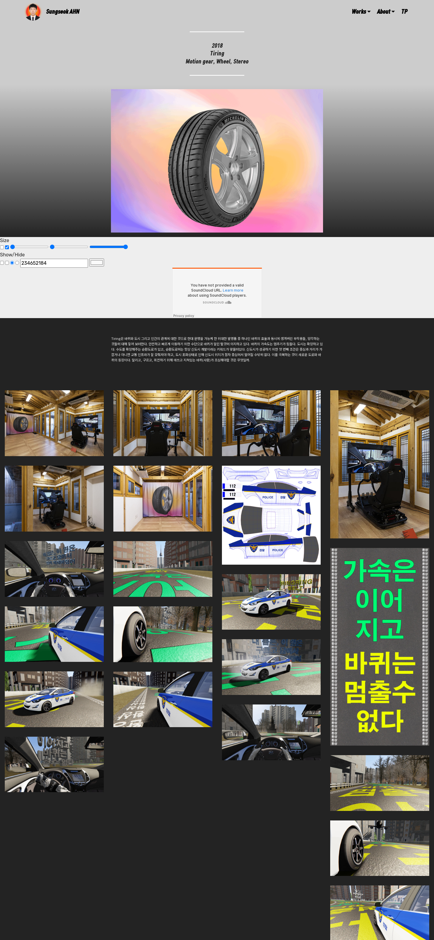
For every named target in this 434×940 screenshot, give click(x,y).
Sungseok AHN (62, 11)
